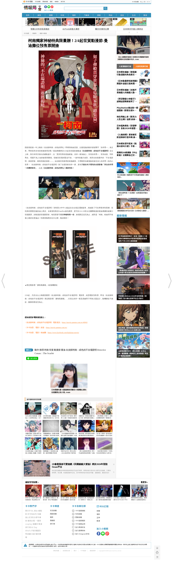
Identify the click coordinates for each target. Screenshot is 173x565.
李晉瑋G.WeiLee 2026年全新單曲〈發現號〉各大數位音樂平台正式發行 (132, 297)
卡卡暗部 (83, 551)
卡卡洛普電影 (80, 520)
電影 (51, 1)
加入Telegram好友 (82, 534)
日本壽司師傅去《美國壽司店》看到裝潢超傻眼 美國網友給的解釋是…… (104, 499)
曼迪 (63, 350)
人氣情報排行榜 (125, 66)
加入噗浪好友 (80, 527)
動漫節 (57, 350)
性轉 (39, 514)
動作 (37, 350)
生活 (133, 15)
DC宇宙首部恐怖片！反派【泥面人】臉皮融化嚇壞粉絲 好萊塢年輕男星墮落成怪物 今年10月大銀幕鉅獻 (132, 238)
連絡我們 (93, 551)
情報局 (57, 1)
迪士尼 (28, 517)
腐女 (36, 510)
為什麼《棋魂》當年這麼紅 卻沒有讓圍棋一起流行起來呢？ (68, 499)
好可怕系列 (32, 514)
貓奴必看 (31, 520)
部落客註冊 (66, 551)
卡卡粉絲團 (135, 2)
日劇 (33, 534)
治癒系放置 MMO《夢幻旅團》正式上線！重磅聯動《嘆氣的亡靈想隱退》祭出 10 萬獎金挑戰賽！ (133, 353)
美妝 (99, 15)
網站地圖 (56, 551)
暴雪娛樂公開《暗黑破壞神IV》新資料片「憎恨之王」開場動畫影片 (86, 499)
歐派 (33, 517)
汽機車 (86, 15)
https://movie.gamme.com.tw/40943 (74, 322)
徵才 (75, 551)
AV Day (34, 527)
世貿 (51, 350)
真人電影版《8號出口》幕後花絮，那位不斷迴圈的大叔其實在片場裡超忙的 (51, 499)
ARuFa (28, 530)
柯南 (46, 350)
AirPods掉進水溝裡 (71, 28)
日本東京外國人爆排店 (133, 28)
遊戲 (51, 15)
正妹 (98, 517)
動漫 (145, 15)
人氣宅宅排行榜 (141, 66)
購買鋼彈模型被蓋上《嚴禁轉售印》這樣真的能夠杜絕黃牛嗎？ (139, 499)
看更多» (144, 482)
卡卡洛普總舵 (80, 510)
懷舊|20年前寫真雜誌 (40, 28)
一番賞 (38, 520)
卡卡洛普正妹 (80, 524)
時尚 (110, 15)
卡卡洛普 (26, 33)
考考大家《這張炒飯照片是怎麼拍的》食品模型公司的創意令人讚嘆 (33, 499)
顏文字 (28, 510)
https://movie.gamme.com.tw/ (56, 327)
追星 (122, 15)
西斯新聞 (45, 1)
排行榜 (63, 1)
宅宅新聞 (37, 1)
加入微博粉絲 (80, 530)
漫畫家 (35, 524)
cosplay (28, 524)
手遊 (33, 530)
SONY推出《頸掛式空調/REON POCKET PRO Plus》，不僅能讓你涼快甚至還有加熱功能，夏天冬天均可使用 (121, 499)
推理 (41, 350)
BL (32, 510)
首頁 (27, 15)
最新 (39, 15)
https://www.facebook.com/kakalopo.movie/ (63, 333)
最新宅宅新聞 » (32, 482)
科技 (62, 15)
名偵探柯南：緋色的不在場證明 (81, 350)
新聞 (98, 511)
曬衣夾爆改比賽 (102, 28)
